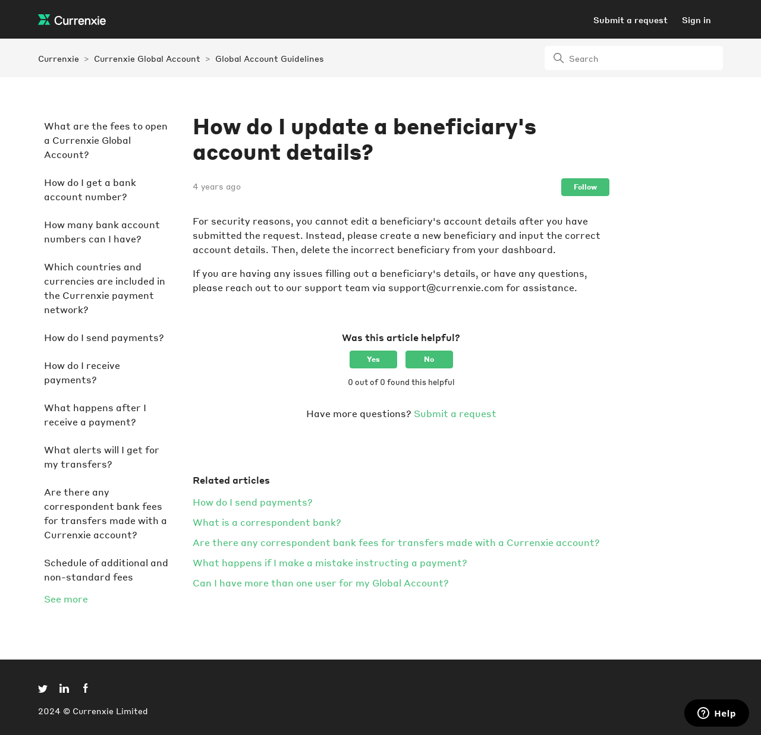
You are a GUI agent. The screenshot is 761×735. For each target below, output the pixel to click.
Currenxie (58, 58)
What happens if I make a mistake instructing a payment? (330, 562)
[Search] (634, 58)
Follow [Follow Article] (585, 186)
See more (66, 598)
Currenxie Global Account (147, 58)
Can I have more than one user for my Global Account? (321, 582)
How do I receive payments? (82, 372)
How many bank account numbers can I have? (102, 231)
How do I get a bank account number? (90, 189)
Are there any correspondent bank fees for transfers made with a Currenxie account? (105, 513)
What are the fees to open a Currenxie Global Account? (106, 139)
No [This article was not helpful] (429, 359)
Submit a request (630, 19)
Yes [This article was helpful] (373, 359)
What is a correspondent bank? (267, 522)
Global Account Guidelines (269, 58)
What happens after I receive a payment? (95, 414)
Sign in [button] (696, 19)
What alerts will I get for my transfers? (101, 456)
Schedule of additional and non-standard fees (106, 569)
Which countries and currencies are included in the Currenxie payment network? (104, 288)
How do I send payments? (104, 337)
